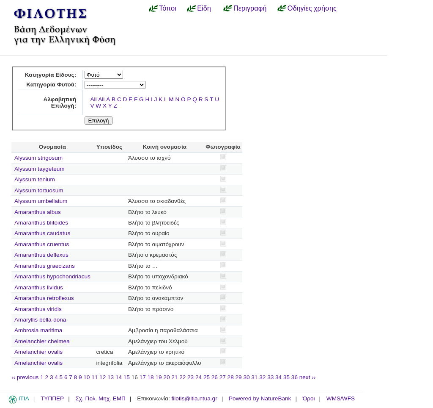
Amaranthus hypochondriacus (52, 276)
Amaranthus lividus (38, 287)
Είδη (204, 8)
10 (86, 377)
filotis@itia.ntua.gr (194, 398)
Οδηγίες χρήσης (312, 8)
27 (222, 377)
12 (102, 377)
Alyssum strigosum (38, 158)
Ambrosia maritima (38, 330)
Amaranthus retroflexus (44, 298)
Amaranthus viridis (38, 309)
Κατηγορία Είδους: (50, 75)
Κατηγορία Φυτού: (51, 84)
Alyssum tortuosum (38, 190)
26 (214, 377)
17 (143, 377)
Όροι (309, 398)
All (93, 99)
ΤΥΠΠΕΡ (52, 398)
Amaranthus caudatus (42, 233)
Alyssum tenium (34, 179)
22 (182, 377)
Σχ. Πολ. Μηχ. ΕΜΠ (100, 398)
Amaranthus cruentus (41, 244)
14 (118, 377)
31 (254, 377)
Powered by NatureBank (260, 398)
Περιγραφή (249, 8)
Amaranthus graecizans (44, 266)
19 (158, 377)
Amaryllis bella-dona (40, 319)
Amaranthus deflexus (41, 255)
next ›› (307, 377)
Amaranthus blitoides (41, 222)
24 (198, 377)
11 (94, 377)
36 (294, 377)
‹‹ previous (24, 377)
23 (190, 377)
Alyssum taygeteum (39, 169)
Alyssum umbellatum (40, 201)
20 (166, 377)
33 (270, 377)
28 (230, 377)
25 (206, 377)
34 (278, 377)
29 (239, 377)
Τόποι (167, 8)
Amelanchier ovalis (38, 352)
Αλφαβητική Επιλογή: (60, 102)
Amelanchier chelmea (42, 341)
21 (174, 377)
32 (262, 377)
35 (286, 377)
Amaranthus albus (37, 212)
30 (246, 377)
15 (126, 377)
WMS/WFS (340, 398)
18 (151, 377)
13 (110, 377)
